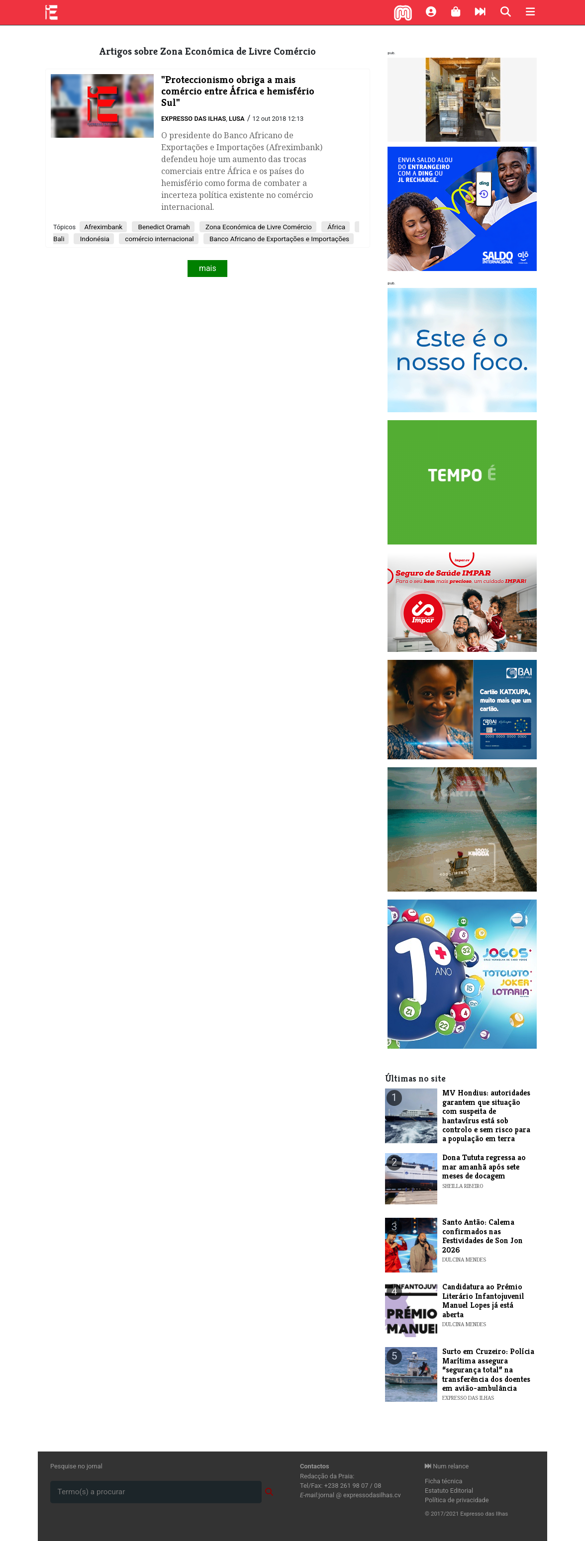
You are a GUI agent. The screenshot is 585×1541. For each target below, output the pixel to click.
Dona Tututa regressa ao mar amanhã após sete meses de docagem (484, 1166)
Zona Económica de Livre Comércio (258, 227)
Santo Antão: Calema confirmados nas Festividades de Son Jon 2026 (482, 1236)
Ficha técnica (444, 1481)
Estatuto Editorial (449, 1490)
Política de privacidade (457, 1500)
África (335, 227)
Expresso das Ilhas (193, 118)
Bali (58, 239)
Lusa (237, 118)
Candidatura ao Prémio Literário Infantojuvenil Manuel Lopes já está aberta (483, 1300)
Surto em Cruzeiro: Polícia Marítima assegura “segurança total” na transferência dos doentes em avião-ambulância (488, 1369)
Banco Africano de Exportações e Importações (278, 239)
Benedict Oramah (163, 227)
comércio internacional (158, 239)
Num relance (447, 1466)
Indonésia (93, 239)
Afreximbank (103, 227)
